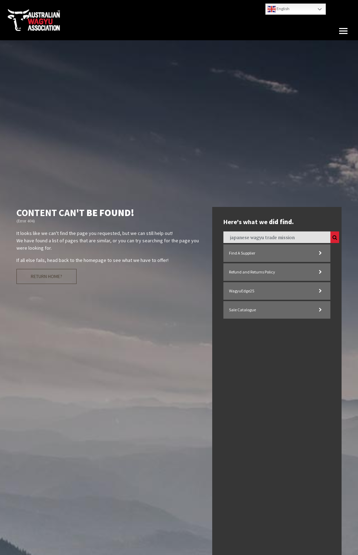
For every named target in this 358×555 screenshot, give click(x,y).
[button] (343, 31)
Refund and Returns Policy (252, 272)
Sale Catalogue (242, 309)
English (278, 9)
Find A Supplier (242, 253)
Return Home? (46, 276)
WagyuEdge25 (241, 290)
